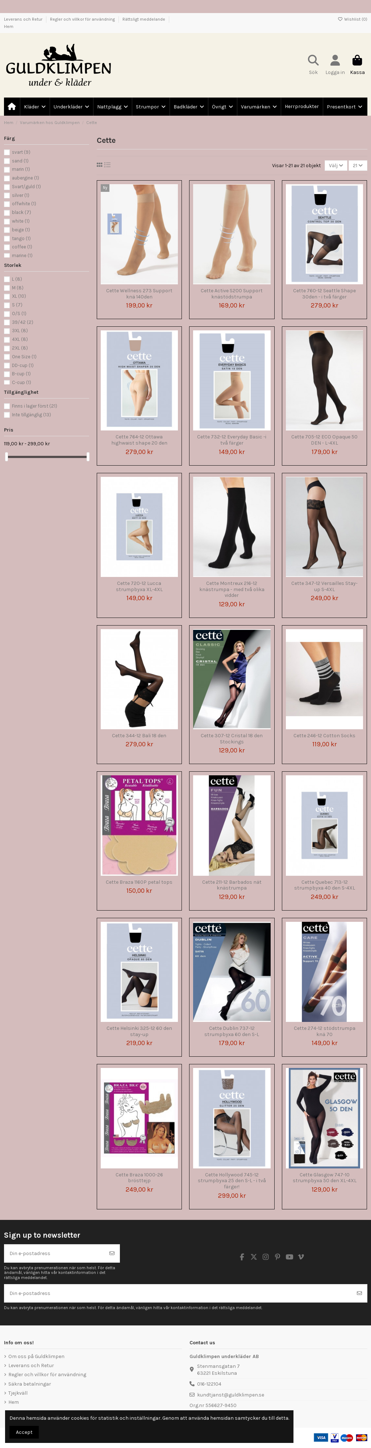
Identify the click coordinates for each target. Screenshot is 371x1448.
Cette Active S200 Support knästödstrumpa (232, 294)
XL (19, 296)
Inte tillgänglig (31, 414)
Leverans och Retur (23, 19)
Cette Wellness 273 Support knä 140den (139, 294)
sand (20, 161)
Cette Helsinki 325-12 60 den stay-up (139, 1031)
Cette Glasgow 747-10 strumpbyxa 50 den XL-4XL (325, 1178)
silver (20, 195)
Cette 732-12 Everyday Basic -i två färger (231, 440)
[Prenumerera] (112, 1253)
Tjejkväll (18, 1393)
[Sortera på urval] (336, 165)
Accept (24, 1432)
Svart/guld (26, 186)
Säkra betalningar (29, 1384)
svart (21, 152)
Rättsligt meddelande (144, 19)
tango (21, 238)
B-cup (21, 373)
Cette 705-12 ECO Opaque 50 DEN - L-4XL (324, 440)
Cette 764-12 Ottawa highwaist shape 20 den (139, 440)
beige (21, 229)
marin (21, 169)
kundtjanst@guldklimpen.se (230, 1395)
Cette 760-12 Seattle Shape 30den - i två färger (324, 294)
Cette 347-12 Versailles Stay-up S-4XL (324, 586)
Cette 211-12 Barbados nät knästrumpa (232, 885)
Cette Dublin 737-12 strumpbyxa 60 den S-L (231, 1031)
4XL (20, 339)
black (21, 212)
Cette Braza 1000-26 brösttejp (139, 1178)
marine (22, 255)
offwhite (24, 203)
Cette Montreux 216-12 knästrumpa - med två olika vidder (231, 589)
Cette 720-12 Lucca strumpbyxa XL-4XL (139, 586)
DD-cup (23, 365)
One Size (24, 356)
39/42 (22, 322)
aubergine (25, 178)
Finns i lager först (34, 406)
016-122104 (209, 1384)
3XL (20, 330)
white (21, 221)
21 (358, 165)
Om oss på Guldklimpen (36, 1356)
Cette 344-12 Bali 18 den (139, 736)
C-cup (21, 382)
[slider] (6, 456)
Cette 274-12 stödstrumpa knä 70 (324, 1031)
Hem (8, 26)
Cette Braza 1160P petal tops (139, 882)
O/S (19, 313)
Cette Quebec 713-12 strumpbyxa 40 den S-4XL (324, 885)
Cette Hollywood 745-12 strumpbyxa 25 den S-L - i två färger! (232, 1181)
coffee (22, 246)
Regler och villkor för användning (83, 19)
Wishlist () (352, 19)
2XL (20, 348)
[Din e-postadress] (54, 1253)
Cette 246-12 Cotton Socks (324, 736)
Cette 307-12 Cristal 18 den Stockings (232, 739)
